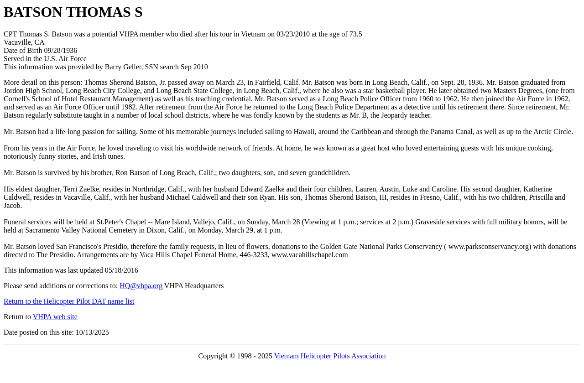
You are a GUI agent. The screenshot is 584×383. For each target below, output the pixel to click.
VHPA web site (55, 317)
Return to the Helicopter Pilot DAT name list (69, 301)
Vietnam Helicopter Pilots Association (330, 356)
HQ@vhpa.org (141, 286)
